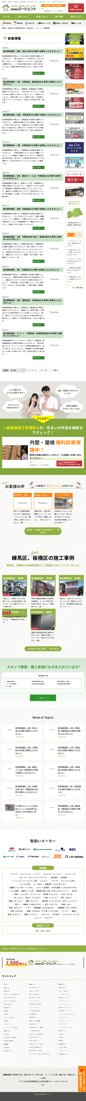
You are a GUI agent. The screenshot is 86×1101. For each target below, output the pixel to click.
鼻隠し (74, 911)
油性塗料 (54, 877)
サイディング (70, 874)
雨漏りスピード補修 (34, 991)
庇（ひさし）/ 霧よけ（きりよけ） (27, 897)
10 (42, 370)
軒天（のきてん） (52, 904)
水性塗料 (63, 877)
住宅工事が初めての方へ (35, 987)
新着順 (5, 370)
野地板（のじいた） (51, 894)
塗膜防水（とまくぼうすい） (56, 884)
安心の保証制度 (33, 1014)
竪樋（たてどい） (31, 914)
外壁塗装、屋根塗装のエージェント (43, 1094)
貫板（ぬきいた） (16, 907)
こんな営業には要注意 (34, 1030)
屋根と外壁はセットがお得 (35, 1050)
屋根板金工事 (7, 1007)
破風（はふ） (67, 904)
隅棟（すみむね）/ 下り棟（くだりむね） (43, 911)
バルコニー (44, 881)
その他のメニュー (63, 1054)
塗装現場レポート (8, 1050)
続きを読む (38, 73)
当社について (76, 16)
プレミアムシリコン (63, 1004)
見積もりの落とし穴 (34, 1040)
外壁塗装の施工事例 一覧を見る (43, 648)
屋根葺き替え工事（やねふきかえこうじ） (52, 891)
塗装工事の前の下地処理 (35, 1004)
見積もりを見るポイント (35, 1037)
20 (45, 370)
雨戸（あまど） (67, 897)
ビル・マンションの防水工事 (11, 1027)
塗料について (62, 984)
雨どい (17, 904)
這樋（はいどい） (33, 901)
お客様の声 (6, 1047)
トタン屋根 (14, 891)
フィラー (36, 874)
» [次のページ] (51, 370)
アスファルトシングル (71, 914)
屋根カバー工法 (45, 23)
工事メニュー (7, 988)
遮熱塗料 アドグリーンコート (66, 1007)
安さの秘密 (6, 1034)
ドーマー (65, 911)
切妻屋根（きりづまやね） (67, 907)
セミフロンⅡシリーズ (64, 1020)
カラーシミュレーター (34, 1001)
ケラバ (28, 907)
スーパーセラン (62, 1024)
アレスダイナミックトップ (65, 1027)
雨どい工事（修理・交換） (10, 997)
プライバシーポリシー (64, 1050)
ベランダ (54, 881)
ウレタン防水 (25, 884)
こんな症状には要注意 (34, 1011)
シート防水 (37, 884)
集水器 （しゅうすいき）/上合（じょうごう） (60, 901)
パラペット (45, 914)
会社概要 (61, 1037)
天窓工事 (6, 1021)
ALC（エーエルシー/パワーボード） (34, 877)
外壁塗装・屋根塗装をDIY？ (36, 1047)
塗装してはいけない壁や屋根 (36, 1034)
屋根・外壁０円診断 (34, 994)
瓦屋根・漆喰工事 (62, 23)
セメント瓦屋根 (43, 887)
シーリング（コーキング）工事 (25, 881)
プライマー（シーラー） (52, 874)
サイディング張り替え (9, 1017)
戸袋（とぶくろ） (51, 897)
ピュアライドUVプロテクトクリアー (67, 1014)
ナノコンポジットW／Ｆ (64, 994)
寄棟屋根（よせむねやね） (44, 907)
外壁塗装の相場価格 (8, 1041)
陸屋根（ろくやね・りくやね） (22, 887)
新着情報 (61, 1040)
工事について (23, 16)
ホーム (7, 16)
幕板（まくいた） (16, 901)
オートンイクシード (34, 1007)
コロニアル (48, 918)
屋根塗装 (20, 23)
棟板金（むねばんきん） (32, 904)
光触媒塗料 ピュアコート (65, 1011)
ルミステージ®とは (63, 1017)
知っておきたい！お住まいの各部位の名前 (39, 1054)
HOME (5, 984)
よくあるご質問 (62, 1047)
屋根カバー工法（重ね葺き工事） (12, 994)
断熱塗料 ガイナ (63, 987)
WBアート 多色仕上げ (64, 991)
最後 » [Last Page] (56, 370)
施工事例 (59, 16)
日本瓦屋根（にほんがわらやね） (65, 887)
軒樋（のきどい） (15, 914)
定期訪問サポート (33, 1017)
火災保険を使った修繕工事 (10, 1037)
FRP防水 (56, 914)
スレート (37, 918)
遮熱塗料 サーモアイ (64, 997)
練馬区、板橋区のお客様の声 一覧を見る (43, 531)
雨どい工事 (77, 23)
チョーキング (25, 874)
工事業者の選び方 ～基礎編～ (36, 1027)
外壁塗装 (8, 23)
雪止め (74, 891)
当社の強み (61, 1034)
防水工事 (31, 23)
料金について (42, 16)
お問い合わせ (62, 1044)
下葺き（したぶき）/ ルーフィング (27, 894)
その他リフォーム (8, 1024)
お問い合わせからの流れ (35, 997)
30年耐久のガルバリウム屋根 (36, 1044)
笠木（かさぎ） (68, 894)
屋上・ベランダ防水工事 (10, 1001)
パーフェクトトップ (63, 1001)
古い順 (13, 370)
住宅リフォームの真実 (34, 1021)
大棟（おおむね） (17, 911)
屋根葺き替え (7, 991)
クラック (14, 874)
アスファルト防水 (68, 881)
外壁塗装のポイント (34, 1024)
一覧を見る (78, 287)
